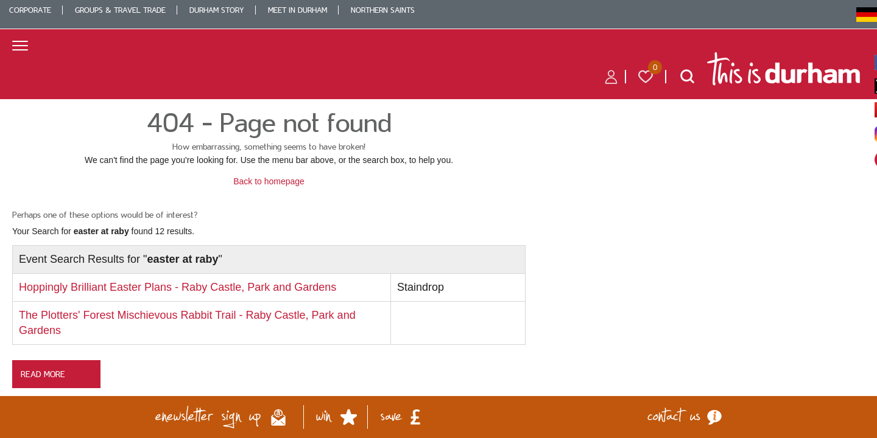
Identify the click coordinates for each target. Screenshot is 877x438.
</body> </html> (438, 219)
